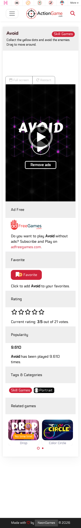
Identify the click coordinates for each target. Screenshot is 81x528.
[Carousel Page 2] (42, 448)
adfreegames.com (26, 247)
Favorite (26, 275)
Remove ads (40, 165)
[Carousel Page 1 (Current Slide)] (38, 448)
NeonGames (46, 523)
